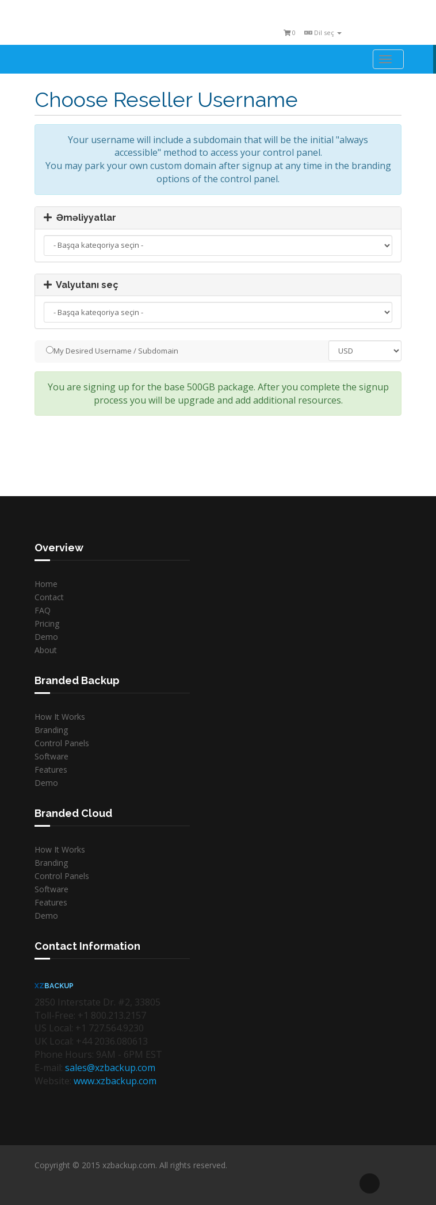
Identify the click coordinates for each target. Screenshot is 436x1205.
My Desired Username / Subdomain (112, 351)
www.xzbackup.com (115, 1080)
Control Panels (62, 743)
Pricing (47, 623)
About (46, 649)
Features (51, 769)
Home (46, 583)
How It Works (60, 716)
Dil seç (323, 32)
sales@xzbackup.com (110, 1067)
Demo (46, 636)
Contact (49, 597)
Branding (51, 729)
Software (51, 756)
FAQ (43, 610)
